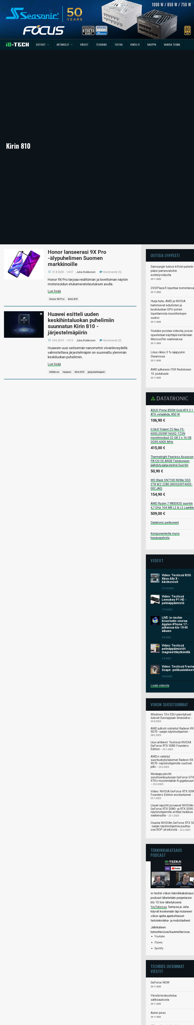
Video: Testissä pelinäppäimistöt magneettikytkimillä (176, 598)
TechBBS (101, 44)
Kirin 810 (72, 248)
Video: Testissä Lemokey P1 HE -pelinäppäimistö (174, 549)
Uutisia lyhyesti (165, 205)
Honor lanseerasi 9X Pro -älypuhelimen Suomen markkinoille (77, 208)
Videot (84, 44)
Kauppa (151, 44)
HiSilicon (54, 321)
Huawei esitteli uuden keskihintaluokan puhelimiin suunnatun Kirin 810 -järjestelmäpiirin (81, 273)
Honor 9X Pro (56, 248)
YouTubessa (159, 856)
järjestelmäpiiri (96, 321)
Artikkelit (65, 44)
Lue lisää (54, 241)
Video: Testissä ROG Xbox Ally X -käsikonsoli (176, 528)
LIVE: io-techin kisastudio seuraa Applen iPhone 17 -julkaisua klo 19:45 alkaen (175, 574)
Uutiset (42, 44)
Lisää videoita (160, 635)
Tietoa (119, 44)
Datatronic (171, 348)
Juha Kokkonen (85, 222)
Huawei (67, 321)
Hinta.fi (135, 44)
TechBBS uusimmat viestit (167, 918)
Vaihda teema (172, 44)
